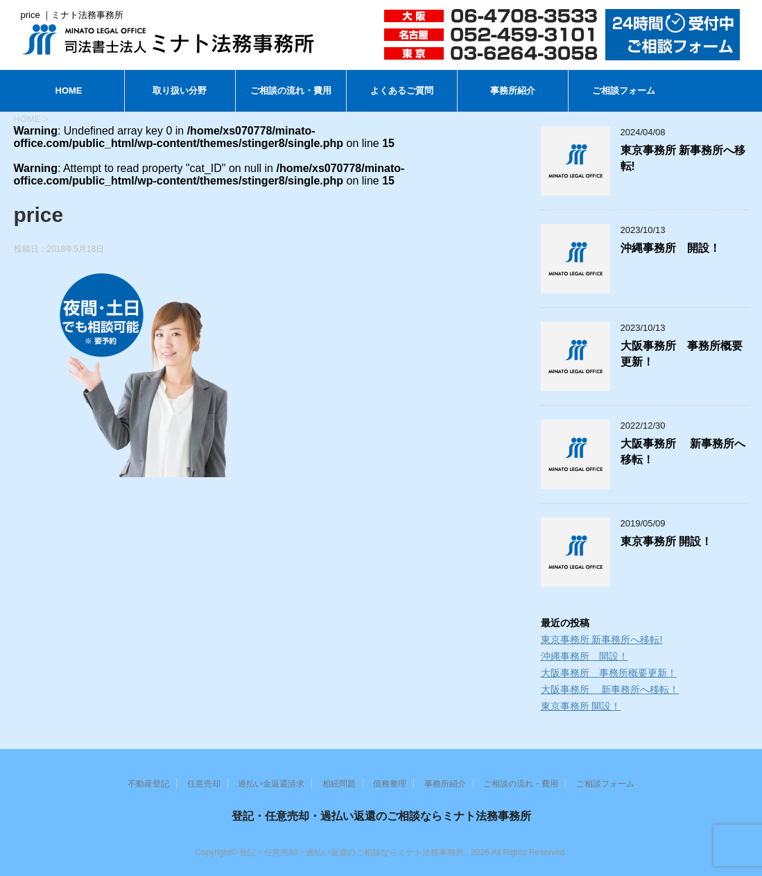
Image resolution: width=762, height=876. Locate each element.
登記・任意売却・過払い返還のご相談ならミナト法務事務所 (381, 816)
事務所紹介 (512, 90)
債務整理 (389, 784)
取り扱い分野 (180, 90)
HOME (69, 90)
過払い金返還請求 (271, 784)
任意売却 (203, 784)
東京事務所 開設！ (666, 541)
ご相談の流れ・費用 (290, 90)
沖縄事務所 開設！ (670, 248)
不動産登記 (148, 784)
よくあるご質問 (401, 90)
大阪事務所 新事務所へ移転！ (610, 689)
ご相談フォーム (623, 90)
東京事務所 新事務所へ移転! (602, 639)
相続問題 (339, 784)
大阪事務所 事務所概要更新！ (609, 672)
